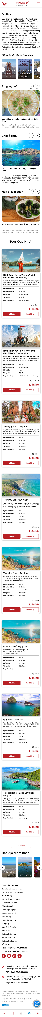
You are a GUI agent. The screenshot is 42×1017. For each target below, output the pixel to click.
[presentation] (2, 69)
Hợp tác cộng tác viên (9, 913)
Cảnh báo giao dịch (9, 920)
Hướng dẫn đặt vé (8, 937)
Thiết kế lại (30, 314)
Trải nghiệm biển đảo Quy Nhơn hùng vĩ (18, 794)
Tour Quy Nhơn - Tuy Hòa (15, 426)
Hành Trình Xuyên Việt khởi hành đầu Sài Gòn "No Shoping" (19, 352)
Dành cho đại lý (7, 917)
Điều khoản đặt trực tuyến (11, 899)
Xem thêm (21, 845)
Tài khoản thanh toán (9, 903)
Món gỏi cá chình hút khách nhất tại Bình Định (20, 120)
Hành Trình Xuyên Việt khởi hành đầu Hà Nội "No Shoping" (19, 276)
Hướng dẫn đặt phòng (9, 941)
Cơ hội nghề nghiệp (9, 910)
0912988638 (22, 948)
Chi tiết (12, 314)
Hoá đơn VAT (6, 931)
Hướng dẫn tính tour (9, 934)
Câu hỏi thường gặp (9, 927)
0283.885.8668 (22, 983)
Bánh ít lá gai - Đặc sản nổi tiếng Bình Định (20, 224)
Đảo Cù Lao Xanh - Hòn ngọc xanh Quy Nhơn (19, 170)
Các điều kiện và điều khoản (12, 889)
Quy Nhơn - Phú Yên (13, 720)
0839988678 (22, 951)
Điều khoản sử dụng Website (12, 892)
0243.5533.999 (22, 972)
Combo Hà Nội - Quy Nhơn (16, 646)
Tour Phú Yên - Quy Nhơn (15, 500)
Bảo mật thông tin (8, 896)
